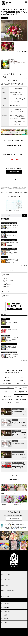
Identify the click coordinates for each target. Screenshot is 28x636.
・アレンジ (4, 283)
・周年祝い (5, 618)
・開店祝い (5, 622)
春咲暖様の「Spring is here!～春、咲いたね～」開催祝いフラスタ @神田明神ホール (12, 252)
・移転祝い (5, 615)
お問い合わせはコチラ (14, 518)
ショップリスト (6, 291)
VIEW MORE (14, 475)
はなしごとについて (6, 574)
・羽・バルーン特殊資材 (7, 280)
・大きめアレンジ (6, 278)
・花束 (3, 281)
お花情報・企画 (5, 596)
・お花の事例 (5, 603)
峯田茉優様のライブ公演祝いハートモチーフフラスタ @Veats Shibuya (12, 236)
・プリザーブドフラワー (7, 286)
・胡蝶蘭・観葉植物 (6, 284)
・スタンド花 (5, 277)
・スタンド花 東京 (7, 626)
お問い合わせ (5, 296)
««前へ (7, 192)
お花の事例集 (5, 275)
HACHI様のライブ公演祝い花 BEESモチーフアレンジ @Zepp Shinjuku (12, 339)
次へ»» (21, 192)
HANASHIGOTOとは (7, 270)
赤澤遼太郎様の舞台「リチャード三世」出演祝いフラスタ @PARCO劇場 (12, 244)
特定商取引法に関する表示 (7, 590)
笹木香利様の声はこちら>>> (17, 84)
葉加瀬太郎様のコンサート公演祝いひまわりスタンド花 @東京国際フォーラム (12, 261)
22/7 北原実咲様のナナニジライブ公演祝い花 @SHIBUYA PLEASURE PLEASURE (12, 322)
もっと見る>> (24, 265)
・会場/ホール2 (6, 611)
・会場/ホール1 (6, 607)
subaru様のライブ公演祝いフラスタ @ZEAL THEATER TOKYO (12, 227)
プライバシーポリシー (6, 579)
